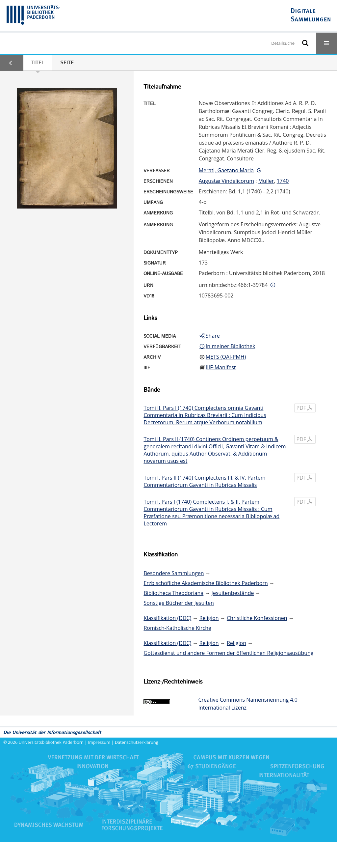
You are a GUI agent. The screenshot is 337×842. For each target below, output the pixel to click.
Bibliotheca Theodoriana (173, 593)
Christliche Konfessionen (257, 618)
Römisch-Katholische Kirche (177, 628)
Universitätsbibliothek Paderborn (51, 742)
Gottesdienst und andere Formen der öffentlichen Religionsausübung (228, 653)
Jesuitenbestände (233, 593)
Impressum (99, 742)
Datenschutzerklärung (136, 742)
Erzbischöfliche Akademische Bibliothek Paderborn (205, 583)
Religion (209, 618)
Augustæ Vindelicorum (226, 180)
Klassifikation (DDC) (167, 618)
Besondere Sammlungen (173, 573)
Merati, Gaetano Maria (226, 170)
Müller (266, 180)
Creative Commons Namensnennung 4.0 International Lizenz (247, 703)
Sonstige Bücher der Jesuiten (178, 602)
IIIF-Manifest (221, 367)
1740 (283, 180)
